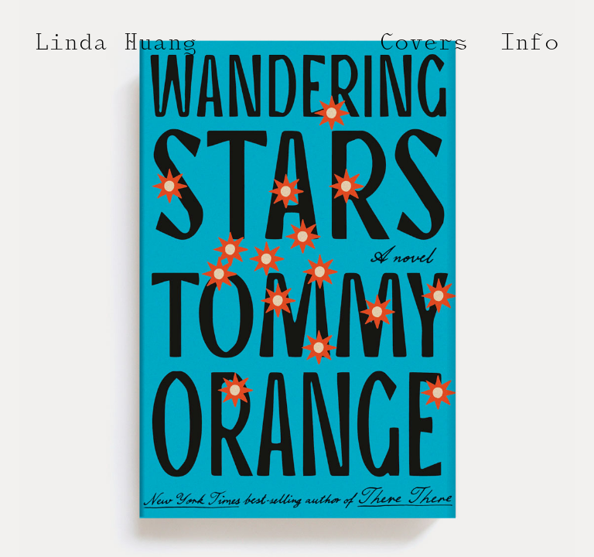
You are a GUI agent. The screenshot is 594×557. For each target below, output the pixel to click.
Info (529, 44)
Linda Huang (116, 44)
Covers (424, 44)
